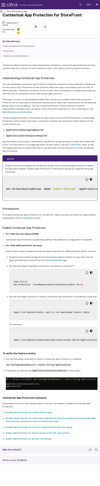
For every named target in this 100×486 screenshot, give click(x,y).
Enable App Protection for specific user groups (28, 439)
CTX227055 (75, 145)
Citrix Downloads (54, 260)
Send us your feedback (14, 460)
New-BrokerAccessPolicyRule (17, 112)
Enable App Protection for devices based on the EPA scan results (37, 433)
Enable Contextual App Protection (18, 56)
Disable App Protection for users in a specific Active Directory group (39, 427)
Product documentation (27, 5)
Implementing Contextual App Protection (20, 46)
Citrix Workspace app (16, 11)
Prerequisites (26, 218)
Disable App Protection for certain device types (29, 412)
